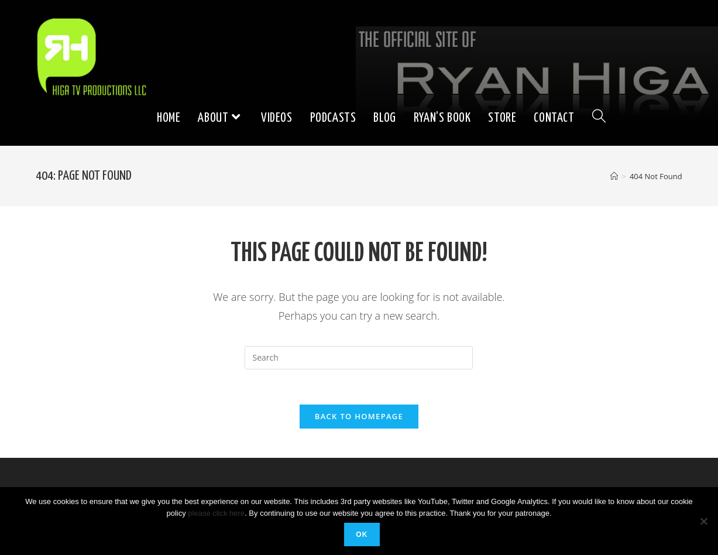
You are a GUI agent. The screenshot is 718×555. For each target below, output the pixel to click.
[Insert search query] (359, 357)
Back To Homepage (359, 416)
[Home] (614, 176)
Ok (361, 534)
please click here (216, 513)
